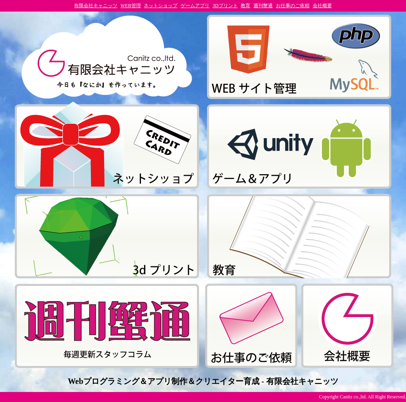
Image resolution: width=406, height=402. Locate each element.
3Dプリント (225, 5)
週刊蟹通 (263, 5)
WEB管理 (131, 5)
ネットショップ (160, 5)
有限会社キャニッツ (95, 5)
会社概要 (322, 5)
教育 (245, 5)
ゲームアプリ (195, 5)
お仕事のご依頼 (293, 5)
